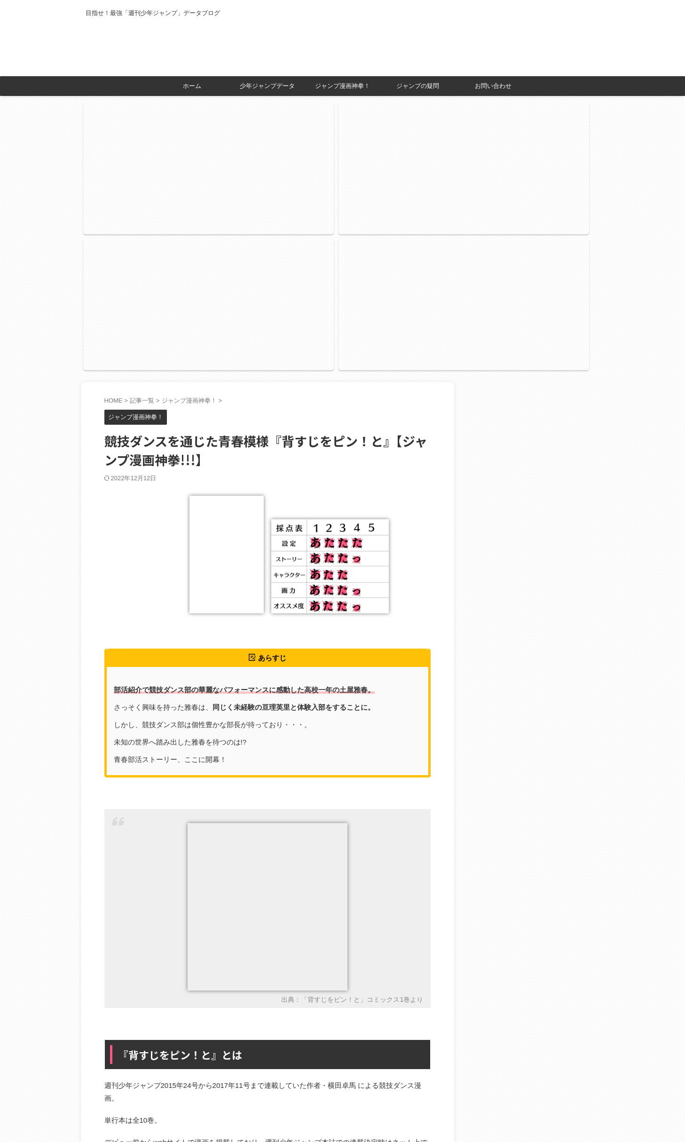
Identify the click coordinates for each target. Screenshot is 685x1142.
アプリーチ (281, 1059)
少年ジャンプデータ (267, 85)
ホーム (192, 85)
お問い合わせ (493, 85)
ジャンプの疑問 (417, 85)
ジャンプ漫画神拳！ (342, 85)
